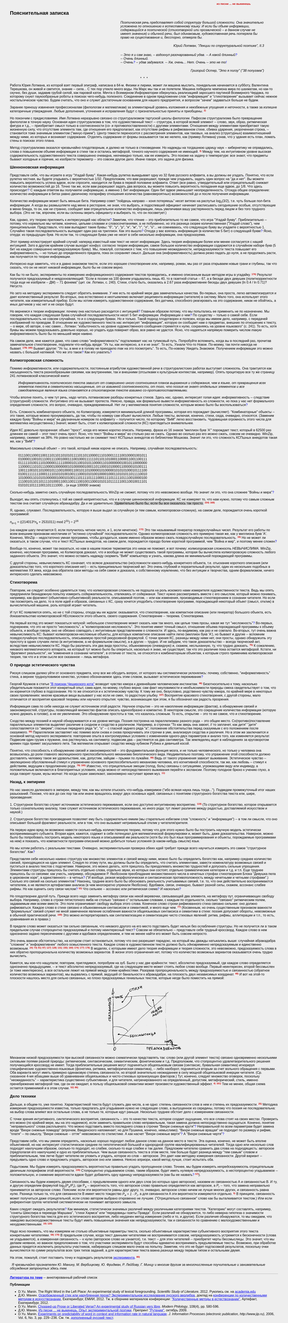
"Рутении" (156, 1310)
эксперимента (124, 1257)
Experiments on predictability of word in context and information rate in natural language (102, 1314)
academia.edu (245, 1291)
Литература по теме (26, 1277)
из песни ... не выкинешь (234, 3)
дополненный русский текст (92, 1317)
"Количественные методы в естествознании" (206, 1299)
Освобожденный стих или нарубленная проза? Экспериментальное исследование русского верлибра (116, 1295)
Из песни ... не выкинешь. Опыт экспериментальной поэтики (84, 1310)
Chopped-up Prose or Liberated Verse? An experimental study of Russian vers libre (99, 1306)
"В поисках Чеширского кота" (72, 684)
